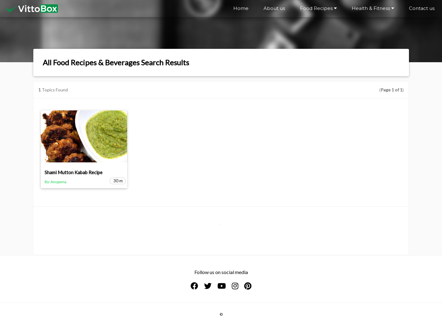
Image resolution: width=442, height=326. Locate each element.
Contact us (422, 8)
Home (241, 8)
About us (274, 8)
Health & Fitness (373, 8)
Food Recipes (318, 8)
